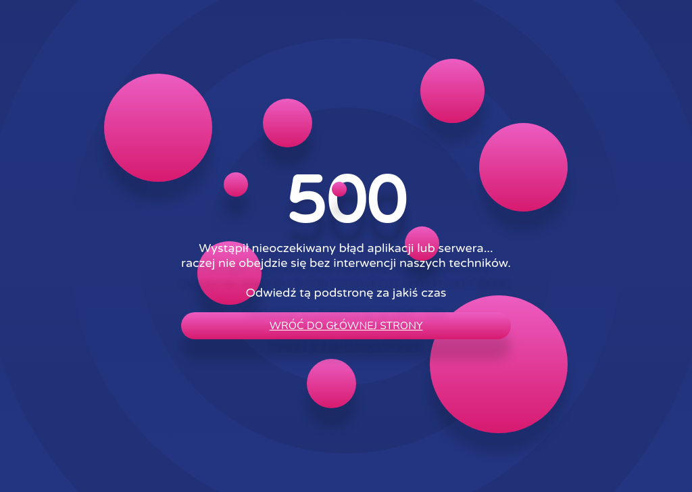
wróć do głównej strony (345, 325)
